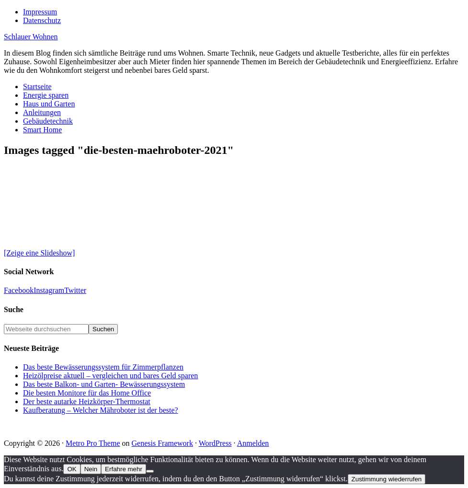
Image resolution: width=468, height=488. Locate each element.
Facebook (19, 290)
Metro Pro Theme (93, 443)
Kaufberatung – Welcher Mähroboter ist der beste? (100, 410)
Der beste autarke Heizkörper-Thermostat (86, 401)
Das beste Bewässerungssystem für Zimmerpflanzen (103, 367)
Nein (90, 469)
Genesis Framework (162, 443)
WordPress (215, 443)
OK (71, 469)
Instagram (49, 290)
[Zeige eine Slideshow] (39, 253)
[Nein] (150, 471)
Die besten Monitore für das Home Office (87, 393)
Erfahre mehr (123, 469)
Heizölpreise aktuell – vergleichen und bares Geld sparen (110, 376)
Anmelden (253, 443)
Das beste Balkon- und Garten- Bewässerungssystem (104, 384)
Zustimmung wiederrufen (387, 479)
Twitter (75, 290)
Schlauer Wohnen (31, 37)
